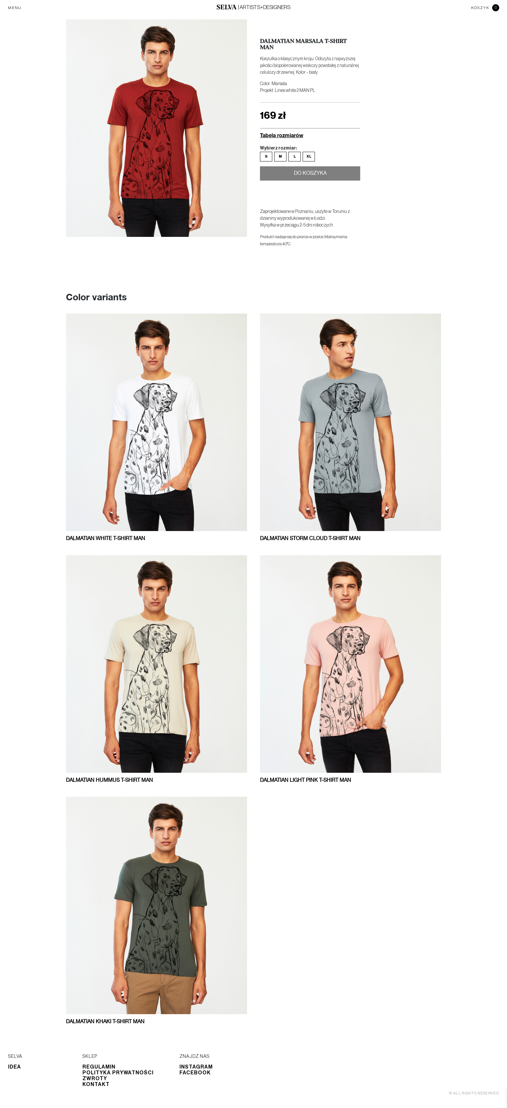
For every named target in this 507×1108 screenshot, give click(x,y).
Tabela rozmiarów (281, 135)
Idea (14, 1067)
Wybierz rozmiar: (278, 148)
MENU (15, 8)
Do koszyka (310, 174)
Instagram (196, 1067)
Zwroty (94, 1078)
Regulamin (98, 1067)
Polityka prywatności (118, 1072)
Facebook (195, 1072)
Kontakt (96, 1084)
